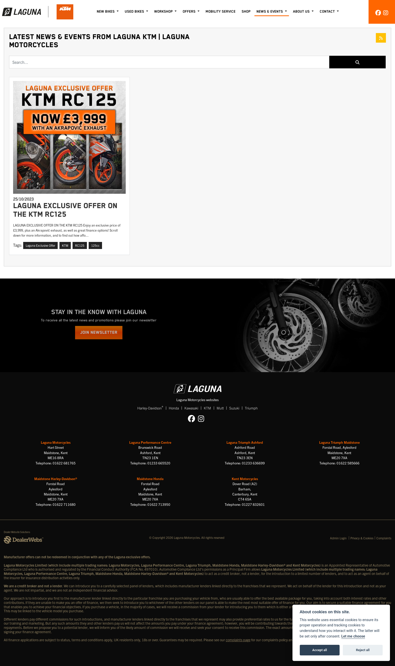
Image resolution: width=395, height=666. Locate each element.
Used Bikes (135, 12)
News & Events (270, 12)
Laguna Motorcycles (56, 442)
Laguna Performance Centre (150, 442)
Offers (189, 12)
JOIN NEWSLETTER (98, 332)
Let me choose (353, 636)
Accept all (319, 650)
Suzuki (234, 408)
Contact (328, 12)
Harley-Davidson (150, 407)
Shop (246, 12)
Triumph (251, 408)
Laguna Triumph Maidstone (339, 442)
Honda (174, 408)
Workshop (164, 12)
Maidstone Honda (150, 479)
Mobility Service (221, 12)
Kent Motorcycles (245, 479)
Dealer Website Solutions (17, 532)
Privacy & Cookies (361, 538)
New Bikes (106, 12)
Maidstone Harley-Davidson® (55, 479)
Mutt (220, 408)
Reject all (363, 650)
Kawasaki (191, 408)
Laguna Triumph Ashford (244, 442)
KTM (207, 408)
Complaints (383, 538)
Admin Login (338, 538)
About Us (302, 12)
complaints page (238, 639)
